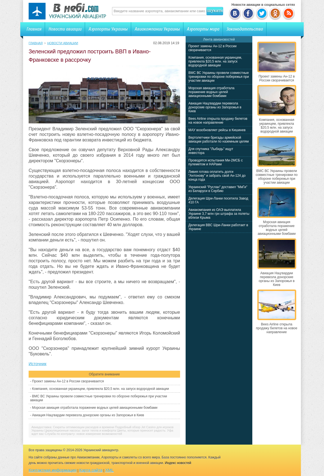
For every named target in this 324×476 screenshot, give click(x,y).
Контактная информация (52, 470)
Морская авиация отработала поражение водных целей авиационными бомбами (94, 408)
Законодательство (244, 29)
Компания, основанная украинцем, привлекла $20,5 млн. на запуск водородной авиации (100, 389)
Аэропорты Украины (108, 29)
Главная (33, 29)
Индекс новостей (178, 463)
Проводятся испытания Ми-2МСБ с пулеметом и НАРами (215, 162)
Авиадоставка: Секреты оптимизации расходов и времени (72, 427)
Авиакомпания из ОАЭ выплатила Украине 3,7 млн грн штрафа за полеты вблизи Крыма (218, 214)
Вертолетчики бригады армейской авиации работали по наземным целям (218, 139)
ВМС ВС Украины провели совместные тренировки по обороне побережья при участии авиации (218, 77)
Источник (37, 363)
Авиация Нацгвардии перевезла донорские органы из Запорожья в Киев (88, 415)
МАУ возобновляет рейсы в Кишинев (217, 130)
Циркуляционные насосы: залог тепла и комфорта (80, 430)
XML (109, 470)
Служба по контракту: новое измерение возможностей (83, 433)
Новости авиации (64, 29)
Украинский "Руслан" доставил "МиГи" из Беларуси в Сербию (217, 189)
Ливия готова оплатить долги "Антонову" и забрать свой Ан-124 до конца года (217, 175)
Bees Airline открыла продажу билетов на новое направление (217, 120)
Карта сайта (91, 470)
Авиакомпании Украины (157, 29)
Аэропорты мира (203, 29)
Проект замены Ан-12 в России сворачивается (68, 381)
